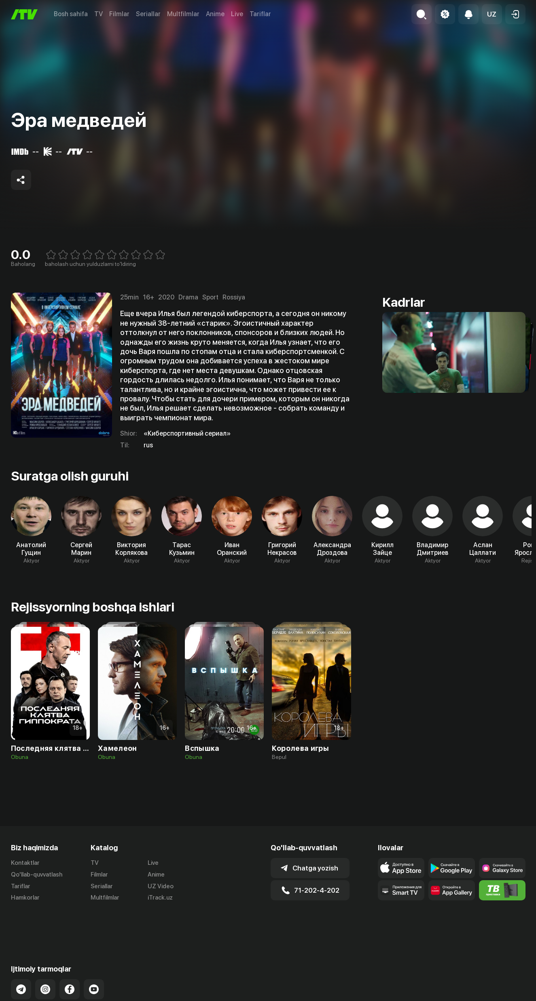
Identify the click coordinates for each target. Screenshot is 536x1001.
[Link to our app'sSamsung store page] (502, 868)
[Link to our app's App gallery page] (451, 890)
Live (237, 14)
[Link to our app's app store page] (401, 868)
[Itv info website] (502, 890)
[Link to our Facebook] (69, 956)
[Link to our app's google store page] (451, 868)
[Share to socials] (21, 180)
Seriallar (148, 14)
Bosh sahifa (71, 14)
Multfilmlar (183, 14)
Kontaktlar (25, 862)
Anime (215, 14)
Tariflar (260, 14)
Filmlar (119, 14)
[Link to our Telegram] (21, 956)
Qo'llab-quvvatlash (36, 874)
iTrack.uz (160, 897)
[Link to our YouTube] (94, 956)
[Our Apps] (401, 890)
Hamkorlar (25, 897)
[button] (492, 14)
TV (98, 14)
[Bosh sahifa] (24, 14)
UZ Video (161, 886)
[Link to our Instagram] (45, 956)
